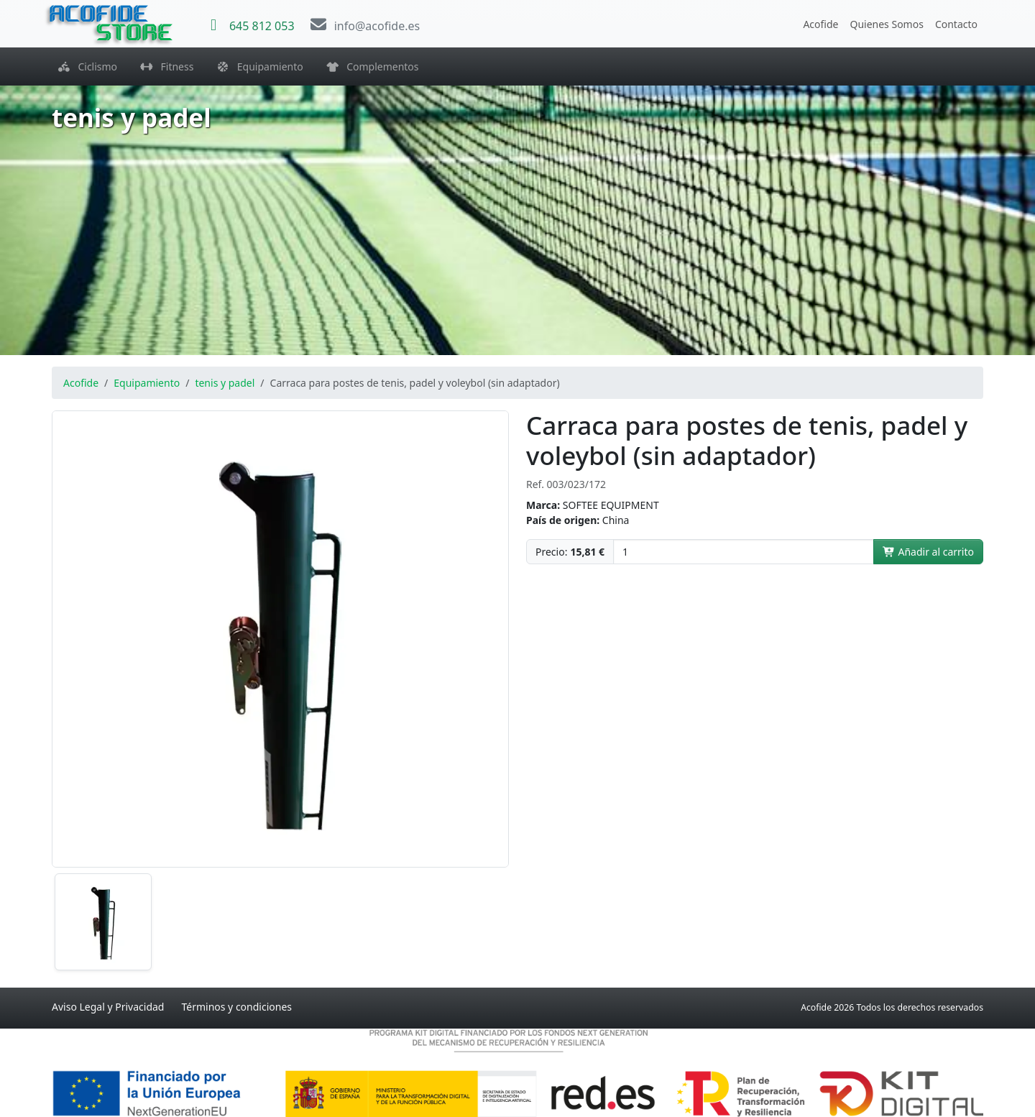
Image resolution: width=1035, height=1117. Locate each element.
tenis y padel (224, 383)
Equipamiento (259, 66)
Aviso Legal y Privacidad (108, 1006)
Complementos (372, 66)
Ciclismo (87, 66)
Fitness (166, 66)
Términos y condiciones (236, 1006)
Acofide (820, 24)
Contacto (956, 24)
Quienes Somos (886, 24)
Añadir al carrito (928, 551)
